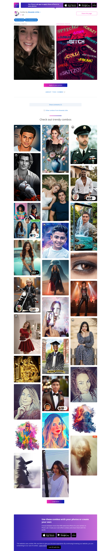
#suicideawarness (31, 20)
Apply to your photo (55, 85)
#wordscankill (19, 20)
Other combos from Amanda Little (55, 110)
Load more (55, 502)
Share (87, 13)
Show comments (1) (55, 105)
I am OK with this (53, 547)
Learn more (43, 546)
